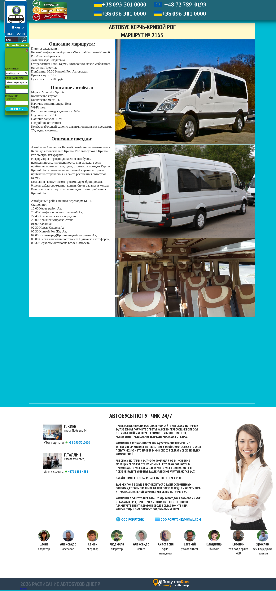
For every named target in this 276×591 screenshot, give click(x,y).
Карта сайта (23, 589)
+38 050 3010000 (77, 442)
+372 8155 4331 (76, 471)
